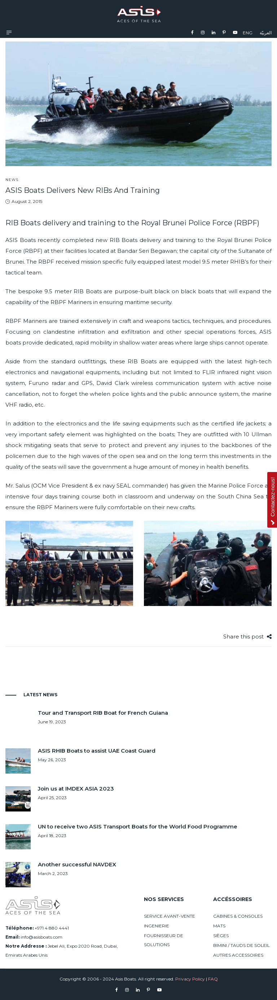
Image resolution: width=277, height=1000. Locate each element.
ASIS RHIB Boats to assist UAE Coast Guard (96, 750)
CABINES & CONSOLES (238, 916)
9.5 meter (215, 261)
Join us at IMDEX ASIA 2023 (76, 788)
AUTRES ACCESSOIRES (238, 955)
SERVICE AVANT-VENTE (169, 916)
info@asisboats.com (41, 937)
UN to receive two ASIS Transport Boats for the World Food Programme (137, 826)
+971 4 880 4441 (52, 928)
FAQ (213, 979)
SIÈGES (221, 935)
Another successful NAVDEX (77, 864)
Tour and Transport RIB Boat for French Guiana (103, 712)
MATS (219, 925)
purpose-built (134, 291)
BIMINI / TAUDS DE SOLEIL (241, 945)
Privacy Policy (190, 979)
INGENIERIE (156, 925)
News (11, 179)
